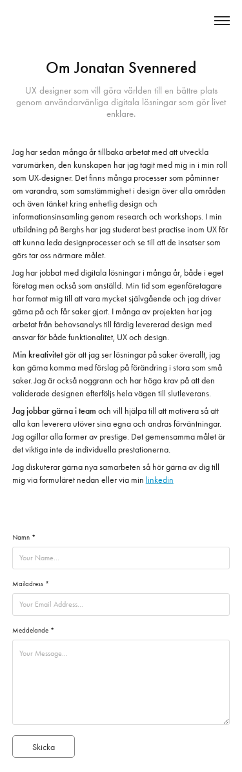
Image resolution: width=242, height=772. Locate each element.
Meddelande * (33, 630)
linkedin (160, 479)
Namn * (23, 537)
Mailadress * (30, 584)
